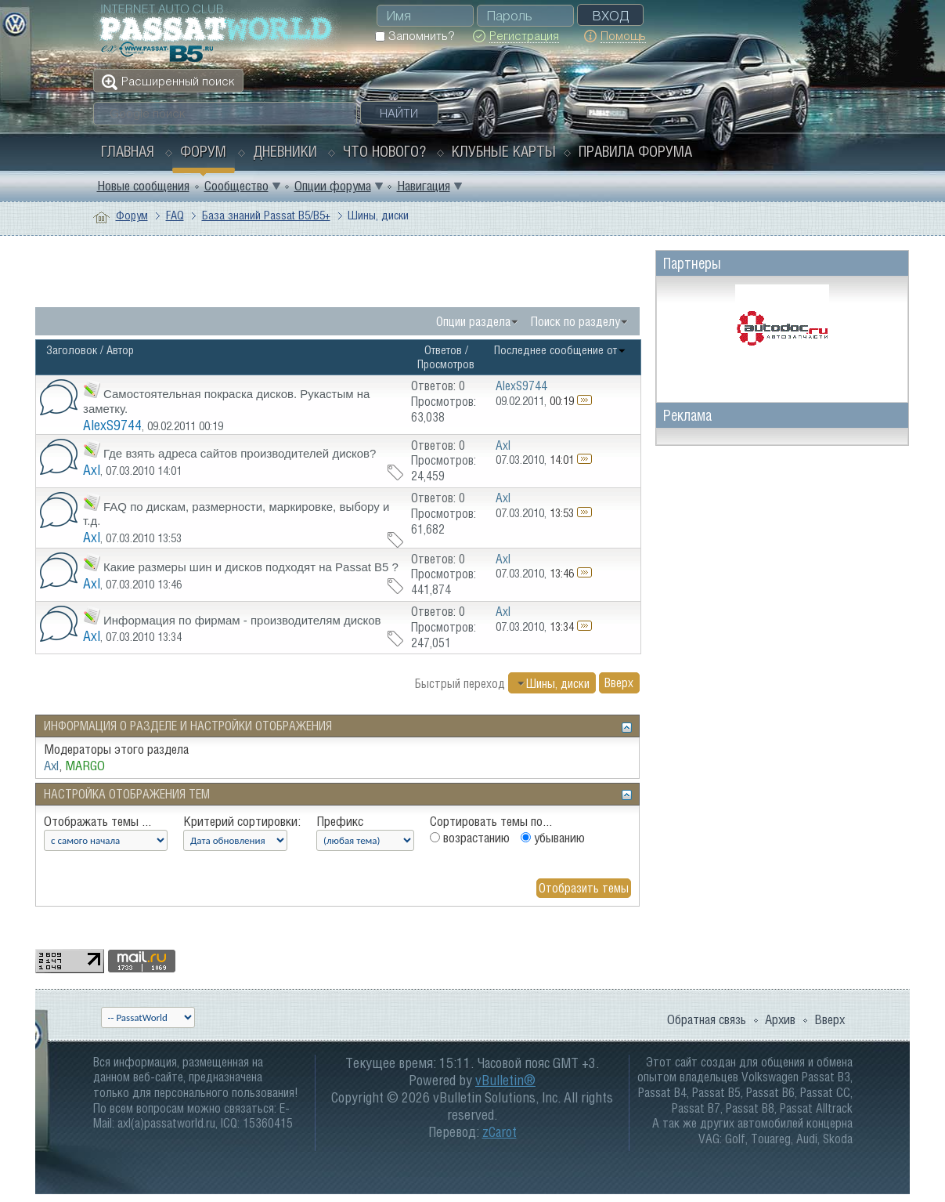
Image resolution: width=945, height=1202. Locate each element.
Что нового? (384, 151)
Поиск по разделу (575, 321)
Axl (91, 470)
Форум (203, 151)
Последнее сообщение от (560, 350)
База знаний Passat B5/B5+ (266, 215)
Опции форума (332, 186)
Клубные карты (504, 151)
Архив (780, 1019)
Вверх (618, 683)
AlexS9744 (112, 425)
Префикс (339, 821)
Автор (120, 350)
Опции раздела (473, 321)
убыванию (553, 837)
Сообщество (236, 186)
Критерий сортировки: (242, 821)
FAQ (175, 215)
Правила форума (635, 151)
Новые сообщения (143, 186)
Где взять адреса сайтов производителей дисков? (239, 453)
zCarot (499, 1132)
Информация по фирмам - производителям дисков (242, 620)
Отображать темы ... (97, 821)
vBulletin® (505, 1080)
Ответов (443, 350)
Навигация (423, 186)
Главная (127, 151)
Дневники (285, 151)
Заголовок (71, 350)
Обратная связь (706, 1019)
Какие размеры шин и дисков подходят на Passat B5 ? (251, 567)
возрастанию (470, 837)
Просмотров (445, 364)
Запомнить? (414, 35)
